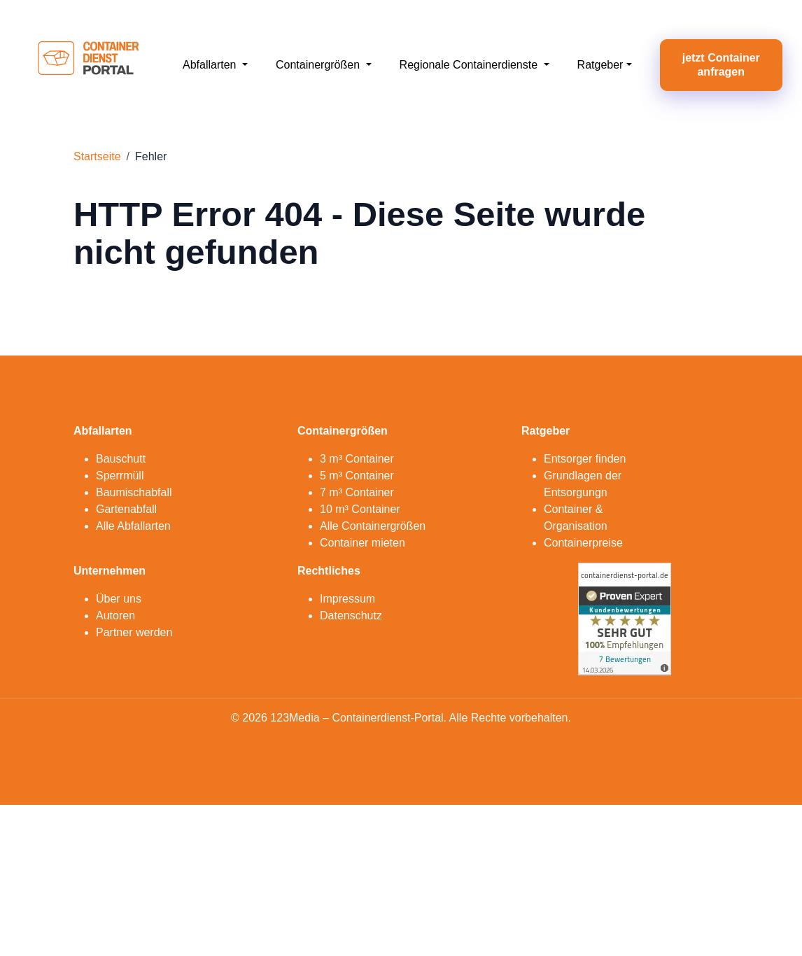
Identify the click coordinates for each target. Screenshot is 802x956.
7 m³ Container (357, 492)
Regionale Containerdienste (470, 65)
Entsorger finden (585, 459)
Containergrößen (319, 65)
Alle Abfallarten (133, 526)
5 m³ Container (357, 475)
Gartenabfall (126, 509)
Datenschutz (351, 615)
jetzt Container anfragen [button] (721, 65)
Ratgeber (600, 65)
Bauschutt (121, 459)
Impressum (347, 599)
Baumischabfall (134, 492)
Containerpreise (583, 543)
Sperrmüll (119, 475)
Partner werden (134, 632)
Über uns (118, 599)
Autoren (115, 615)
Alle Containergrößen (372, 526)
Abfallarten (211, 65)
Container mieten (362, 543)
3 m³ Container (357, 459)
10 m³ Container (360, 509)
